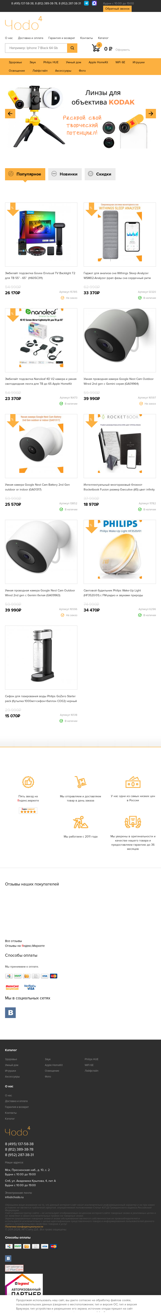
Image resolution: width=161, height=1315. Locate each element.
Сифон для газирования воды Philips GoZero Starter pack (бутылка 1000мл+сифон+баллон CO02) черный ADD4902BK (41, 701)
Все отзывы (13, 941)
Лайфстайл (40, 70)
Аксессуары (63, 70)
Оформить (123, 50)
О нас (9, 38)
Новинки (69, 174)
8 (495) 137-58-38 (22, 3)
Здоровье (15, 62)
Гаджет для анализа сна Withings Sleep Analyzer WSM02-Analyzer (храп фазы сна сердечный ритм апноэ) (117, 278)
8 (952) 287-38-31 (70, 3)
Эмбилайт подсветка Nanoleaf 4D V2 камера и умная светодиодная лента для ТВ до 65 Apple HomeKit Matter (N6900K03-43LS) (41, 383)
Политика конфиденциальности (24, 1226)
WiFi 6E (120, 62)
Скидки (103, 174)
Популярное (29, 174)
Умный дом (73, 62)
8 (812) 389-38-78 (46, 3)
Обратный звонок (117, 8)
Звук (33, 62)
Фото (82, 70)
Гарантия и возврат (61, 38)
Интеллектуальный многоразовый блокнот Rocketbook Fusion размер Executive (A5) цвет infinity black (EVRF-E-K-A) (119, 489)
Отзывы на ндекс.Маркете (25, 946)
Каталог (103, 38)
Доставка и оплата (30, 38)
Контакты (86, 38)
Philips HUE (50, 62)
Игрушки (139, 62)
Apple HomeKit (98, 62)
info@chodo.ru (14, 1197)
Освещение (17, 70)
